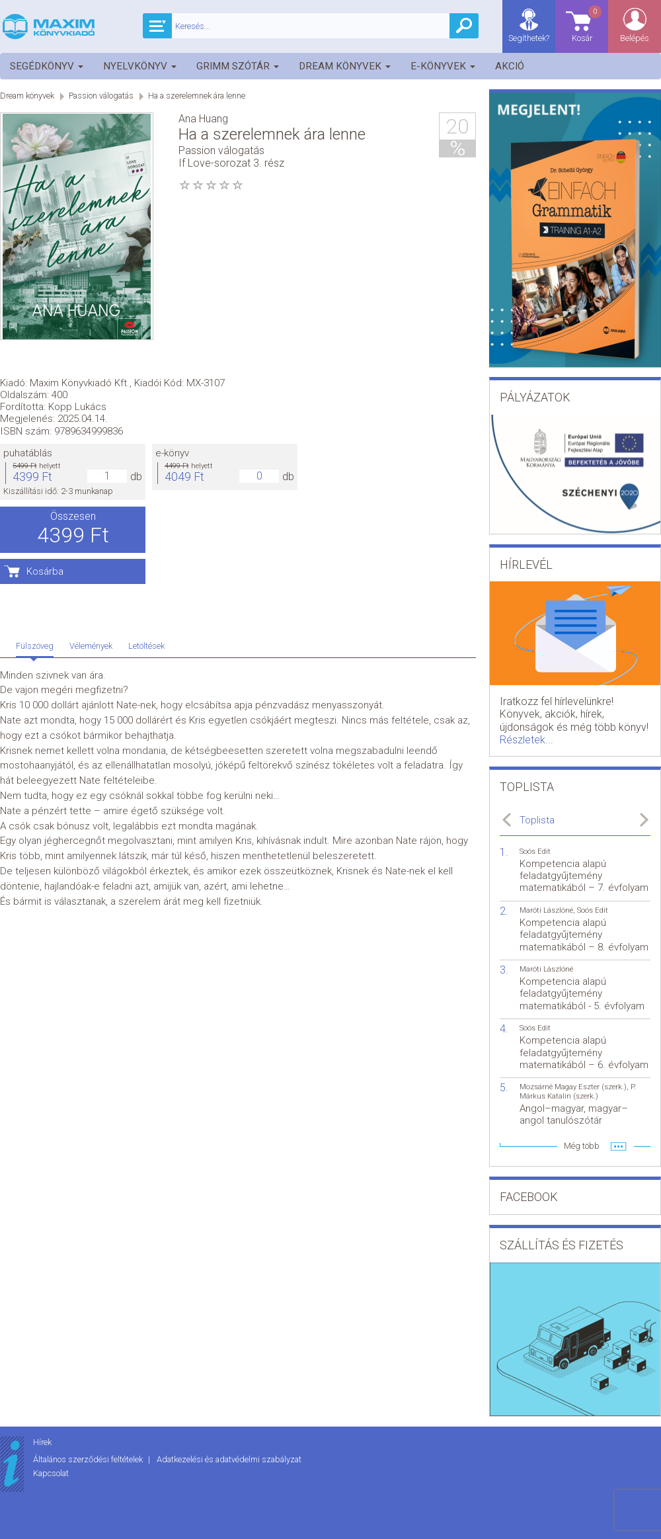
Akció (509, 66)
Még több (582, 1146)
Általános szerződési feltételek (89, 1459)
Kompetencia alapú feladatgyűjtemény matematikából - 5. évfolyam (582, 993)
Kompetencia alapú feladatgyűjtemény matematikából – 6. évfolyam (584, 1052)
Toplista (537, 820)
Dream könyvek (345, 66)
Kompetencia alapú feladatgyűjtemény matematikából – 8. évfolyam (584, 934)
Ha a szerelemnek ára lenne (196, 96)
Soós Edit (535, 851)
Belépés (634, 38)
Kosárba (223, 397)
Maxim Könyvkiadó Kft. (258, 208)
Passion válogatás (101, 96)
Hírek (42, 1442)
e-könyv (351, 279)
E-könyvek (442, 66)
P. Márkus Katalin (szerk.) (578, 1091)
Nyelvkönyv (139, 66)
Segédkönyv (46, 66)
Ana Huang (203, 118)
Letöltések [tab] (146, 447)
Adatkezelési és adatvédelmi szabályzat (229, 1459)
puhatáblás (206, 279)
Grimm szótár (237, 66)
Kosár (587, 23)
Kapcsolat (51, 1473)
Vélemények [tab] (90, 447)
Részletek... (526, 739)
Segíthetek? (528, 38)
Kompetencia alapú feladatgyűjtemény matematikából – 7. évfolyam (584, 876)
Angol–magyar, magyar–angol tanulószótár (574, 1114)
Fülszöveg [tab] (35, 447)
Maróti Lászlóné (546, 910)
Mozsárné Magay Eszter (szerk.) (573, 1087)
